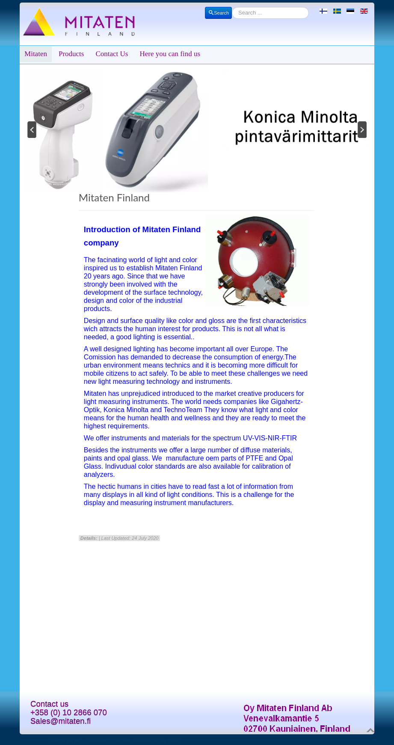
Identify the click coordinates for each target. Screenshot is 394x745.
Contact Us (111, 54)
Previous (31, 129)
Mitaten (35, 54)
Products (71, 54)
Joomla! (122, 740)
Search (218, 13)
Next (363, 129)
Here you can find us (169, 54)
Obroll (174, 740)
